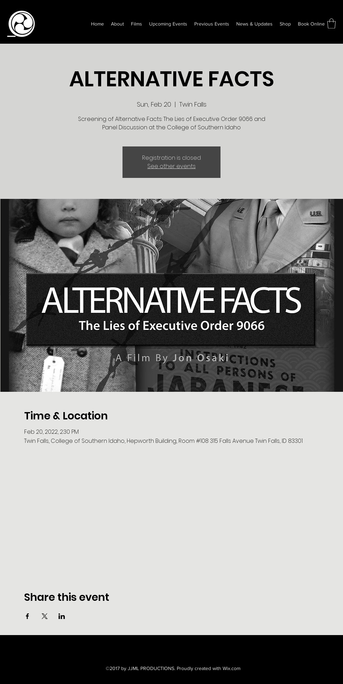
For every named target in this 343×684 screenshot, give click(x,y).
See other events (171, 166)
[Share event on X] (44, 616)
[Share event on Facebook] (27, 616)
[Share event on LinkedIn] (61, 616)
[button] (331, 24)
